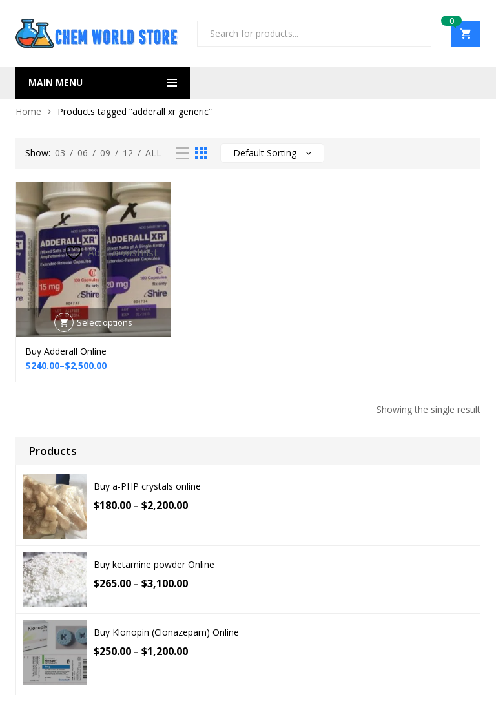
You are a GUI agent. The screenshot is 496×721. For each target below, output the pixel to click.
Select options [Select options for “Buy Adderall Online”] (104, 322)
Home (28, 111)
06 (83, 153)
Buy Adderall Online (66, 351)
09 (105, 153)
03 (60, 153)
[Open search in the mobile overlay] (314, 33)
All (153, 153)
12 (128, 153)
